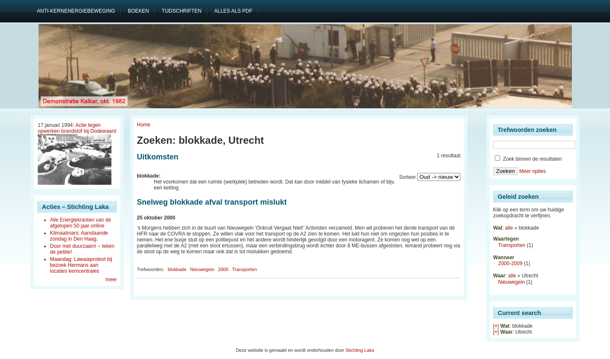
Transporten (244, 269)
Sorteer (407, 177)
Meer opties (532, 171)
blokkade (177, 269)
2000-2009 (510, 263)
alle (509, 228)
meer (111, 279)
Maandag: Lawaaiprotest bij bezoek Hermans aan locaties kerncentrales (81, 265)
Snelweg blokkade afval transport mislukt (212, 202)
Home (143, 125)
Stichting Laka (359, 350)
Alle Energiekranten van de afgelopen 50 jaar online (80, 223)
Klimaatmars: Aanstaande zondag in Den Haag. (79, 236)
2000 (223, 269)
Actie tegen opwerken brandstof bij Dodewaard (77, 128)
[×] (496, 326)
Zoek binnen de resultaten (528, 159)
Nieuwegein (202, 269)
